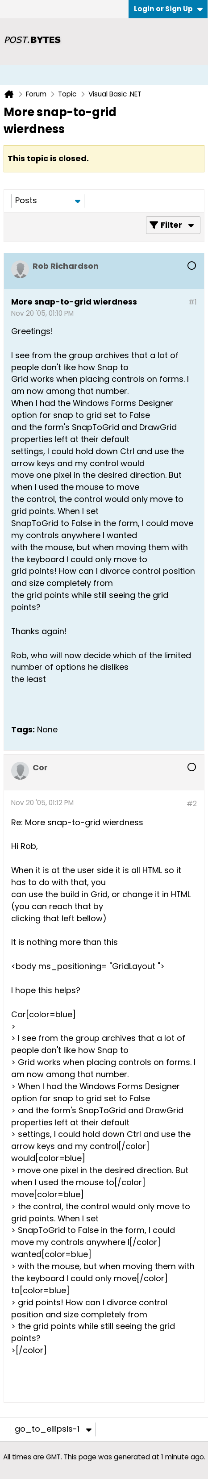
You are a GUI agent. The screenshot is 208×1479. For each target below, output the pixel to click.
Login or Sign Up (168, 8)
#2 (192, 803)
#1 (192, 302)
